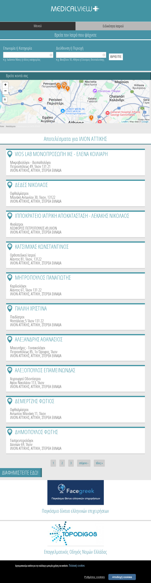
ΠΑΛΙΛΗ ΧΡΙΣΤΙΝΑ (31, 308)
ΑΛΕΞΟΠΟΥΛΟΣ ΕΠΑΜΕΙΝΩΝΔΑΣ (45, 370)
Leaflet (125, 121)
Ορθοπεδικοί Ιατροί (23, 255)
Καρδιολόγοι (18, 286)
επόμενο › (83, 463)
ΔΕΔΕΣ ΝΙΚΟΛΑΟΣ (31, 184)
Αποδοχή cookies (122, 577)
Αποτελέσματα (11, 126)
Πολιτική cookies (77, 566)
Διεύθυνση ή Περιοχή (69, 47)
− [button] (5, 91)
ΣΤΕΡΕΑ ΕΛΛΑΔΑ (51, 170)
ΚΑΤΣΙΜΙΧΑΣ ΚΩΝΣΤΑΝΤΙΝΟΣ (42, 246)
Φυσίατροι (16, 224)
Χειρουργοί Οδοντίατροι (25, 378)
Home (2, 126)
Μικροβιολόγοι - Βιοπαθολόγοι (30, 162)
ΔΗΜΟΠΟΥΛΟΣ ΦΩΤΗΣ (36, 432)
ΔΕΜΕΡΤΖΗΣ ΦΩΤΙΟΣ (34, 401)
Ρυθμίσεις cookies (94, 577)
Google (145, 121)
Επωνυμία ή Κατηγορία (17, 47)
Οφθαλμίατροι (19, 193)
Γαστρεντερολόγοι (21, 440)
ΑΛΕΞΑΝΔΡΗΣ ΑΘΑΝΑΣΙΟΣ (39, 339)
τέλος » (99, 463)
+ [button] (5, 85)
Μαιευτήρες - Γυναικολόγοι (27, 347)
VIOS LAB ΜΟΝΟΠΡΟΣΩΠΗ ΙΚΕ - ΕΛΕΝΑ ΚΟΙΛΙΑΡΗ (61, 154)
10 (9, 431)
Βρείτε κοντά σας (17, 75)
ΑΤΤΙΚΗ (35, 170)
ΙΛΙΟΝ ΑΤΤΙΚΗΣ (19, 170)
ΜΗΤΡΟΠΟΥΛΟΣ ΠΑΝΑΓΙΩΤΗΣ (43, 277)
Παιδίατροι (17, 317)
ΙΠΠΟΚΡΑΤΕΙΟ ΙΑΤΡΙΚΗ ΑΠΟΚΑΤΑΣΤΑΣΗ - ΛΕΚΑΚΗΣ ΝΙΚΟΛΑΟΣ (72, 215)
